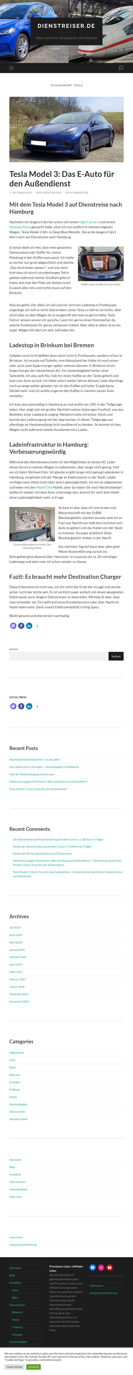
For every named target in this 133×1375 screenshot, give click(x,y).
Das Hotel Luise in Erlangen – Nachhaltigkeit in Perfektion (44, 766)
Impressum (16, 1237)
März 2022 (16, 971)
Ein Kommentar (77, 192)
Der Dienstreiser (48, 192)
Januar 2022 (17, 986)
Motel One (44, 487)
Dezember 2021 (19, 993)
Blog (12, 1166)
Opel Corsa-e (89, 222)
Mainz (13, 1096)
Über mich (15, 1196)
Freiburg (14, 1089)
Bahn (12, 1067)
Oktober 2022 (18, 956)
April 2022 (15, 964)
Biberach (14, 1074)
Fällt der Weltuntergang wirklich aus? (31, 774)
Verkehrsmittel (18, 1118)
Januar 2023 (17, 949)
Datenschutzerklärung (23, 1244)
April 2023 (15, 942)
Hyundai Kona (20, 227)
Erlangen (14, 1081)
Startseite (15, 1159)
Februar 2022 (17, 979)
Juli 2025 (14, 927)
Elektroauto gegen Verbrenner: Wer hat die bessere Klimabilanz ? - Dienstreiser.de (62, 860)
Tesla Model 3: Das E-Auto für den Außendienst (61, 178)
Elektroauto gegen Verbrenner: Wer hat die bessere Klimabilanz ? (48, 781)
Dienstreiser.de (66, 25)
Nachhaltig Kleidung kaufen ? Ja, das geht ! (34, 759)
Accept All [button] (33, 1366)
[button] (13, 625)
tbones (17, 846)
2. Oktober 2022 (20, 192)
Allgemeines (16, 1052)
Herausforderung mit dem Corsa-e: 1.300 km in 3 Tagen (70, 839)
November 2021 (19, 1001)
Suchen (13, 648)
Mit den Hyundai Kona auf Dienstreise (48, 853)
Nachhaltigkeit (18, 1104)
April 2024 (15, 934)
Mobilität (15, 1174)
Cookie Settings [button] (14, 1366)
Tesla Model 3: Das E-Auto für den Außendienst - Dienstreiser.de (52, 871)
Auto (12, 1059)
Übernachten (17, 1111)
